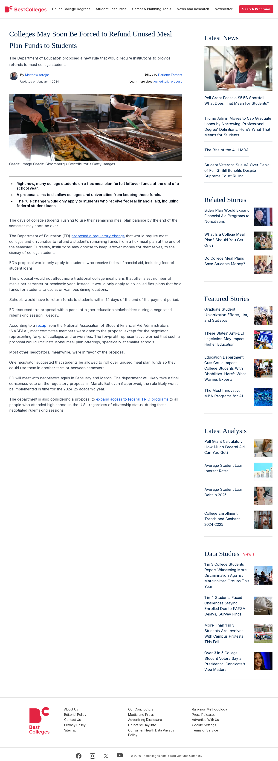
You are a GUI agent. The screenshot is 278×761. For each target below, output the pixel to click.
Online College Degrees (71, 9)
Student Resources (111, 9)
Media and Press (155, 714)
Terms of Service (213, 728)
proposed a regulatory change (98, 236)
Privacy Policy (97, 723)
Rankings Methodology (217, 709)
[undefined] (25, 9)
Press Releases (211, 714)
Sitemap (93, 728)
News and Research (193, 9)
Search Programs (256, 9)
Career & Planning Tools (151, 9)
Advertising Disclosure (160, 718)
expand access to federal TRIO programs (132, 399)
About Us (93, 709)
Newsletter (223, 9)
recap (41, 325)
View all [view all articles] (249, 554)
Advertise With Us (213, 718)
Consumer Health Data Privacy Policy (166, 730)
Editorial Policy (98, 714)
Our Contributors (155, 709)
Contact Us (95, 718)
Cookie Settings (212, 723)
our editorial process (168, 81)
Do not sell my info (157, 723)
